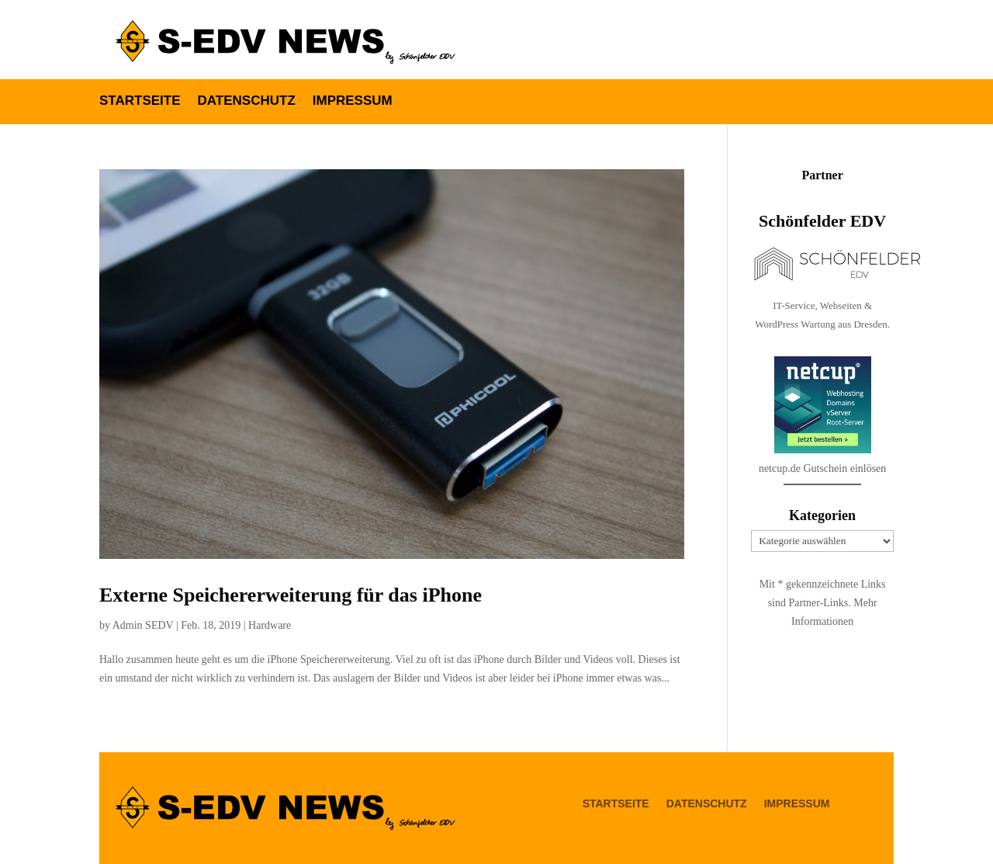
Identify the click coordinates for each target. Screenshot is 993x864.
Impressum (353, 101)
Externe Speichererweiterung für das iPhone (290, 595)
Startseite (140, 101)
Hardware (269, 625)
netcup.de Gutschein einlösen (822, 507)
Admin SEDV (143, 625)
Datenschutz (247, 101)
